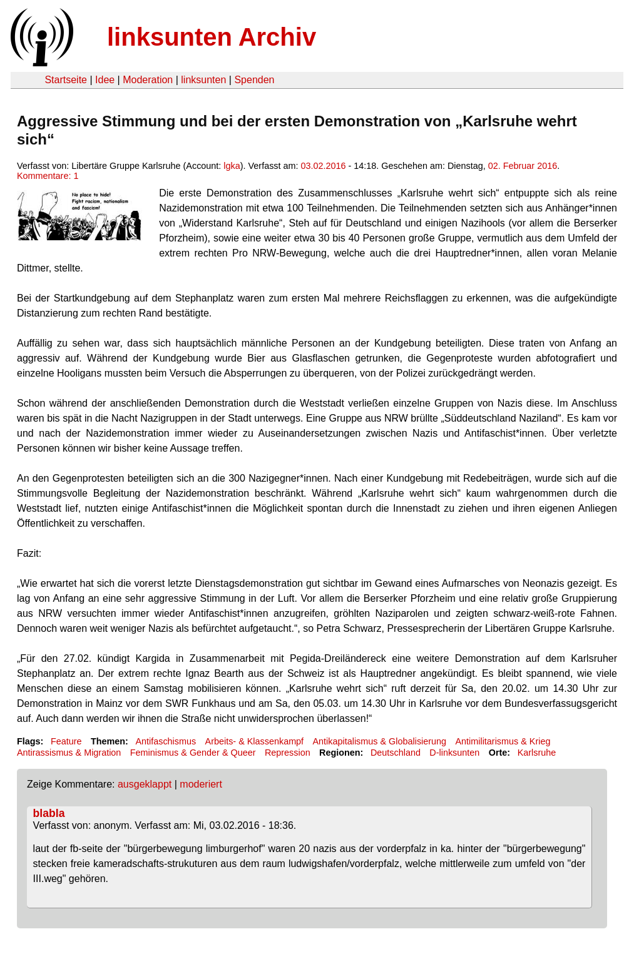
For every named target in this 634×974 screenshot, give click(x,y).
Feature (66, 741)
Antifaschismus (165, 741)
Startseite (65, 79)
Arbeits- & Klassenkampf (254, 741)
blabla (49, 813)
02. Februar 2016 (522, 166)
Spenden (254, 79)
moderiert (201, 784)
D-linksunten (454, 753)
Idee (105, 79)
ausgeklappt (144, 784)
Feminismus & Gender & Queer (193, 753)
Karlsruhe (537, 753)
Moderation (148, 79)
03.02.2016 (323, 166)
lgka (231, 166)
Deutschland (396, 753)
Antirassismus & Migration (69, 753)
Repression (287, 753)
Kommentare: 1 (47, 176)
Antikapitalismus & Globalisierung (380, 741)
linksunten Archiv (211, 37)
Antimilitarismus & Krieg (502, 741)
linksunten (203, 79)
